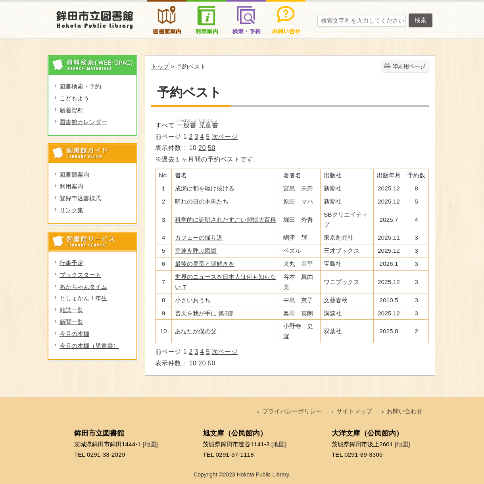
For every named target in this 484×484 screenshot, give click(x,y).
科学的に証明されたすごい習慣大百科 (225, 219)
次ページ (225, 136)
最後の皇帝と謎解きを (204, 263)
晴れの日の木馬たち (202, 201)
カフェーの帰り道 (199, 237)
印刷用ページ (409, 66)
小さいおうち (193, 300)
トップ (160, 66)
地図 (150, 444)
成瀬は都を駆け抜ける (204, 188)
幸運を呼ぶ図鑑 (196, 250)
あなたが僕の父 (196, 331)
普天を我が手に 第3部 (204, 313)
